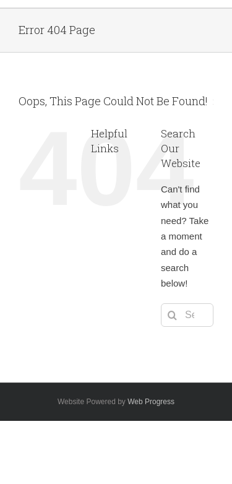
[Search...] (187, 315)
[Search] (172, 315)
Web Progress (150, 401)
